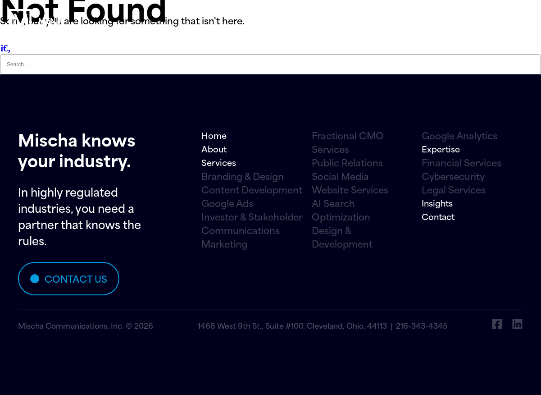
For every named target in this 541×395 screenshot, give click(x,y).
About (214, 148)
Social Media (340, 176)
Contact (438, 216)
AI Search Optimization (341, 209)
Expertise (441, 148)
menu (49, 20)
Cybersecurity (453, 176)
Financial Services (461, 162)
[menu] (20, 20)
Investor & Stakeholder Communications (251, 223)
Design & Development (342, 236)
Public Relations (347, 162)
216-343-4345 (421, 325)
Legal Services (454, 189)
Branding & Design (242, 176)
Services (218, 162)
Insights (437, 202)
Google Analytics (459, 135)
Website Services (350, 189)
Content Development (251, 189)
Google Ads (227, 203)
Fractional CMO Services (348, 142)
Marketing (224, 243)
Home (214, 135)
